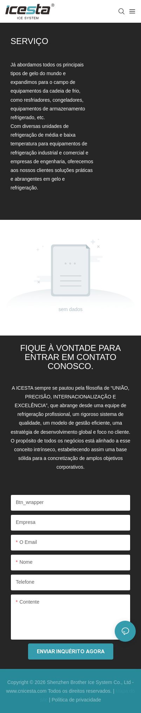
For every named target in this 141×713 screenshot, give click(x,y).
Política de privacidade (76, 700)
